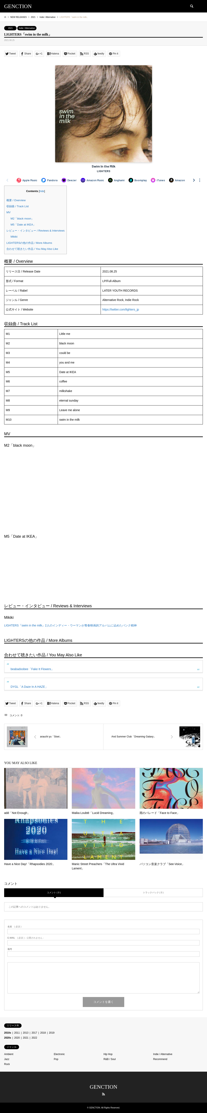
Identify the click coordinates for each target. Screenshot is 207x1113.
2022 (34, 1037)
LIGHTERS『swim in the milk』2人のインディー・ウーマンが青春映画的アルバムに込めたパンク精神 (70, 625)
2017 (34, 1032)
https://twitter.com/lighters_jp (120, 309)
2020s (7, 1037)
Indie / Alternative (27, 28)
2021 (10, 28)
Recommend (160, 1059)
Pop (56, 1059)
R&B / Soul (110, 1059)
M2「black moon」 (22, 218)
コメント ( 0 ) (54, 892)
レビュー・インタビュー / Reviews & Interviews (35, 230)
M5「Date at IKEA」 (23, 224)
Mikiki (14, 236)
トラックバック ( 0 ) (153, 892)
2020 (17, 1037)
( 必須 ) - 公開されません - (25, 938)
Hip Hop (108, 1054)
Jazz (6, 1059)
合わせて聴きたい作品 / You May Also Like (32, 248)
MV (8, 212)
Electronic (59, 1054)
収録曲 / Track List (17, 206)
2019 (52, 1032)
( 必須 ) (14, 927)
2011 (17, 1032)
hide (42, 191)
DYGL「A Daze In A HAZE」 (29, 686)
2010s (7, 1032)
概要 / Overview (16, 200)
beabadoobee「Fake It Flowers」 (32, 669)
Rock (7, 1064)
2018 (43, 1032)
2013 (25, 1032)
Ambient (8, 1054)
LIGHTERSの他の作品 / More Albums (29, 242)
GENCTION (103, 1087)
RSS (103, 1094)
